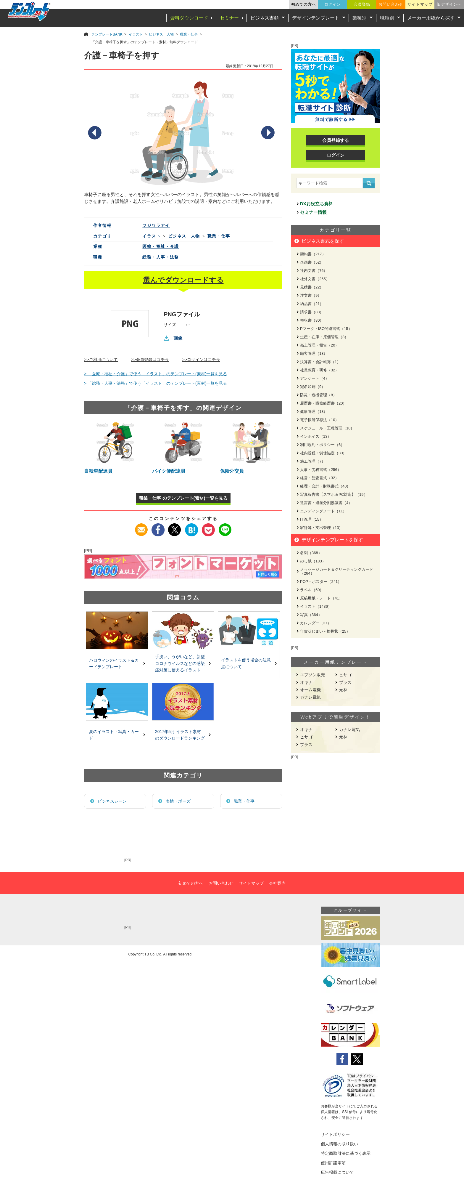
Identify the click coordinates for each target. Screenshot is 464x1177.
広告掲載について (337, 1172)
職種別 (387, 17)
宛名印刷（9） (312, 387)
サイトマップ (419, 4)
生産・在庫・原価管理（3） (324, 337)
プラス (345, 682)
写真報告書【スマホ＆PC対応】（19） (334, 494)
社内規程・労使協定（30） (323, 453)
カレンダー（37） (315, 623)
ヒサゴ (345, 674)
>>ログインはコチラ (201, 359)
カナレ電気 (310, 697)
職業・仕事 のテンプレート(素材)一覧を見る (183, 498)
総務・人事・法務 (160, 257)
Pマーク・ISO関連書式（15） (326, 329)
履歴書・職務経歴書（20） (323, 403)
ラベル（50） (311, 590)
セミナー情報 (313, 212)
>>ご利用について (101, 359)
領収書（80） (311, 320)
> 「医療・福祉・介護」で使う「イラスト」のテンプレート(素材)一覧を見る (155, 373)
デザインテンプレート (315, 17)
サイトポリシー (335, 1134)
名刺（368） (311, 553)
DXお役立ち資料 (316, 204)
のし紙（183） (313, 561)
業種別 (359, 17)
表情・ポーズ (178, 801)
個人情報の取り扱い (339, 1143)
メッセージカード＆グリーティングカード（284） (336, 571)
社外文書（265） (315, 279)
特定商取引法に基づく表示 (345, 1153)
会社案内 (277, 883)
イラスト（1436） (316, 606)
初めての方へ (303, 4)
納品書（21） (311, 304)
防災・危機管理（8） (318, 395)
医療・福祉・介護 (160, 246)
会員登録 (362, 4)
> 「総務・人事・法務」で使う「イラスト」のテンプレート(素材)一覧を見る (155, 383)
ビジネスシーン (112, 801)
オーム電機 (310, 689)
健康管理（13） (313, 411)
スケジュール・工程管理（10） (327, 428)
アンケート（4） (314, 378)
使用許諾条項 (333, 1162)
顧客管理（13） (313, 353)
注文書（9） (310, 295)
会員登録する (335, 140)
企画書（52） (311, 262)
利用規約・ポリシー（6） (322, 445)
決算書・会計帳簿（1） (320, 362)
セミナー (229, 17)
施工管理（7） (312, 461)
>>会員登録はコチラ (150, 359)
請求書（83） (311, 312)
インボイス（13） (315, 436)
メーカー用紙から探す (431, 17)
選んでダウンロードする (183, 280)
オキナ (306, 682)
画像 (177, 338)
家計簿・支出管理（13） (321, 528)
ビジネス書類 (264, 17)
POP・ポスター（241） (320, 581)
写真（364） (311, 615)
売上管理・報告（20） (319, 345)
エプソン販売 (312, 674)
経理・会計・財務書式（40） (325, 486)
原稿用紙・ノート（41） (321, 598)
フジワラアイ (156, 225)
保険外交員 (232, 471)
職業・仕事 (244, 801)
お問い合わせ (390, 4)
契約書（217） (313, 254)
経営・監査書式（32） (319, 478)
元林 (343, 689)
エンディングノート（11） (323, 511)
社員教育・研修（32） (319, 370)
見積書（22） (311, 287)
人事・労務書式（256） (320, 470)
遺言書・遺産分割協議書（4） (326, 503)
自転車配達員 (98, 471)
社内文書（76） (313, 270)
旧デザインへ (449, 4)
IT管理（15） (311, 519)
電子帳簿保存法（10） (319, 420)
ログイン (332, 4)
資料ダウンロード (189, 17)
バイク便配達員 (168, 471)
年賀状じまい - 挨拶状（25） (325, 631)
